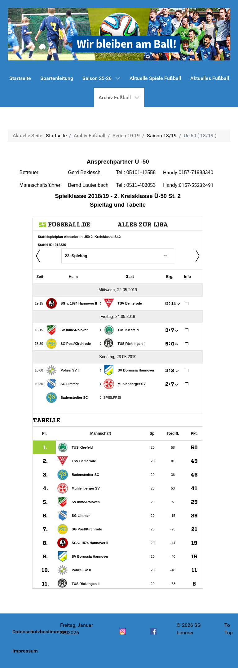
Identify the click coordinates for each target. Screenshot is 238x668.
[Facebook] (153, 635)
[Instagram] (122, 635)
